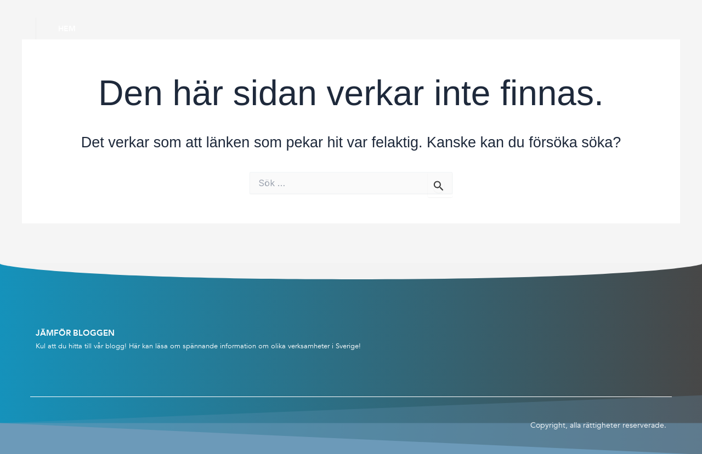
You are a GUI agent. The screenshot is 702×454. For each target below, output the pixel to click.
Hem (67, 28)
